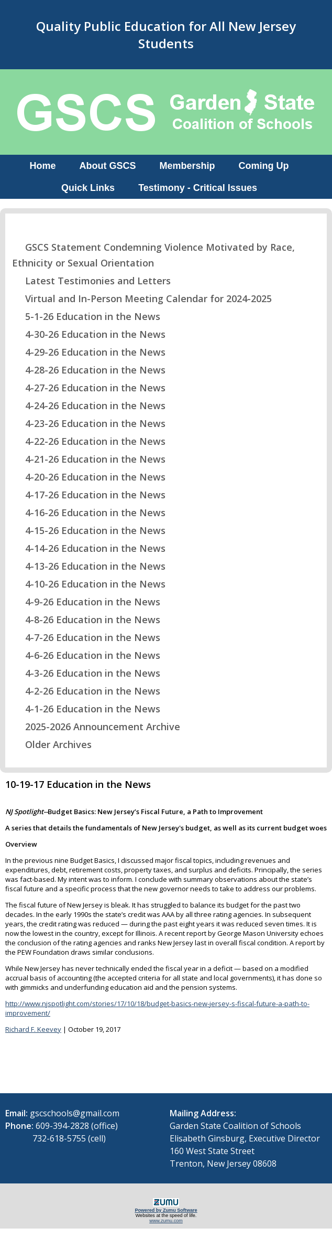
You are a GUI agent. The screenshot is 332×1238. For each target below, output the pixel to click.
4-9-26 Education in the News (86, 601)
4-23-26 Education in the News (88, 423)
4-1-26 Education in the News (86, 708)
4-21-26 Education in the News (88, 459)
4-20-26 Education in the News (88, 477)
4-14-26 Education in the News (88, 548)
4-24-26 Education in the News (88, 405)
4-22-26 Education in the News (88, 441)
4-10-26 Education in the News (88, 584)
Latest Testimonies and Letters (91, 280)
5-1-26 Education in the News (86, 316)
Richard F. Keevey (33, 1029)
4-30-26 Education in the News (88, 334)
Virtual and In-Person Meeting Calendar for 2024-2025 (142, 298)
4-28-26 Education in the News (88, 370)
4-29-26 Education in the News (88, 352)
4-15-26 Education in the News (88, 530)
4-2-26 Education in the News (86, 691)
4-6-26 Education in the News (86, 655)
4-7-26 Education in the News (86, 637)
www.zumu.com (166, 1220)
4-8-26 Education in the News (86, 619)
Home (42, 166)
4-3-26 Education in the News (86, 673)
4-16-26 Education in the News (88, 512)
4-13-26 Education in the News (88, 566)
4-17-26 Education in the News (88, 494)
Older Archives (52, 744)
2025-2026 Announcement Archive (96, 726)
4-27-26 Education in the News (88, 387)
